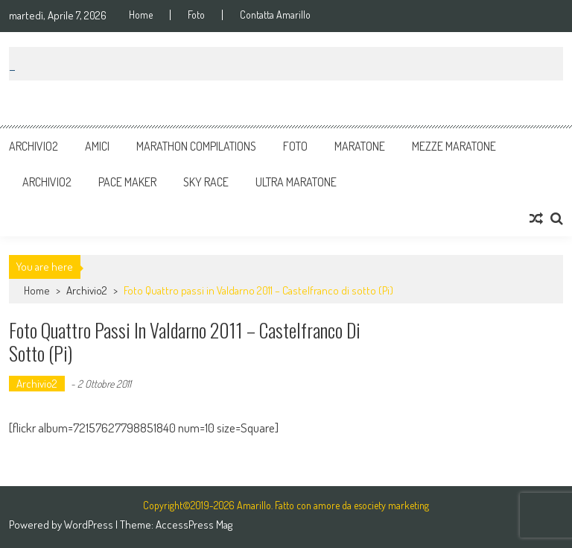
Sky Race (206, 181)
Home (141, 15)
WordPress (89, 524)
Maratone (359, 146)
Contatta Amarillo (275, 15)
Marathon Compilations (196, 146)
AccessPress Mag (194, 524)
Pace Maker (127, 181)
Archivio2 (33, 146)
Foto (196, 15)
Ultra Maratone (296, 181)
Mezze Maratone (454, 146)
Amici (97, 146)
